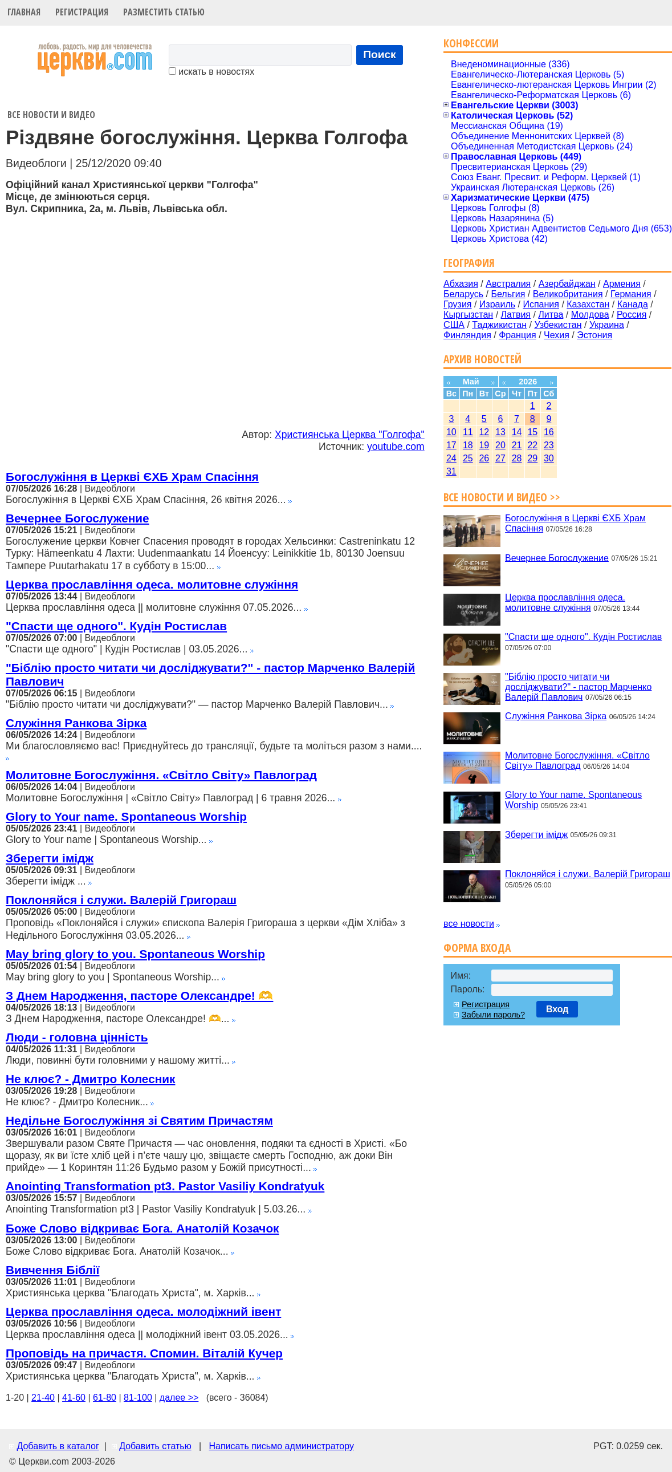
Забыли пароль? (493, 1014)
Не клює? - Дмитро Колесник (90, 1078)
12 (484, 432)
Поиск (379, 54)
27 (500, 458)
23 (549, 445)
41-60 (73, 1397)
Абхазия (460, 284)
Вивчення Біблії (52, 1269)
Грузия (457, 304)
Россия (631, 314)
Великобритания (568, 294)
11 (468, 432)
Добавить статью (155, 1446)
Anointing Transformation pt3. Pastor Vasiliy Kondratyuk (165, 1186)
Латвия (516, 314)
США (454, 325)
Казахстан (588, 304)
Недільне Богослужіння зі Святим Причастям (139, 1120)
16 (549, 432)
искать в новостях (211, 71)
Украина (606, 325)
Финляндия (467, 335)
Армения (622, 284)
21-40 (43, 1397)
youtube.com (396, 446)
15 (532, 432)
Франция (517, 335)
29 (532, 458)
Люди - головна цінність (77, 1037)
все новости (468, 923)
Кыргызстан (468, 314)
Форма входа (477, 947)
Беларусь (463, 294)
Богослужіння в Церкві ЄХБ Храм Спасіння (132, 476)
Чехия (556, 335)
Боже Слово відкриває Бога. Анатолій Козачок (142, 1228)
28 (517, 458)
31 (451, 471)
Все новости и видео (51, 114)
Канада (632, 304)
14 (517, 432)
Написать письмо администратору (281, 1446)
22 (532, 445)
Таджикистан (499, 325)
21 (517, 445)
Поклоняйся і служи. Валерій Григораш (121, 899)
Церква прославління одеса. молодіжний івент (143, 1311)
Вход (557, 1009)
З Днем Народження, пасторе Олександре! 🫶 (139, 995)
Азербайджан (567, 284)
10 (451, 432)
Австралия (508, 284)
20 (500, 445)
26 (484, 458)
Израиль (497, 304)
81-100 (138, 1397)
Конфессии (471, 43)
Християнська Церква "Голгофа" (350, 434)
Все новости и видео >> (501, 497)
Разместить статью (164, 12)
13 (500, 432)
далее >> (179, 1397)
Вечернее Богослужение (77, 518)
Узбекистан (557, 325)
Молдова (590, 314)
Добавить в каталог (58, 1446)
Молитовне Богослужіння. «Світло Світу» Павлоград (161, 774)
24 (451, 458)
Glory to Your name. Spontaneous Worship (126, 816)
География (469, 262)
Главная (23, 12)
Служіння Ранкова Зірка (76, 722)
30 (549, 458)
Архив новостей (482, 359)
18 (468, 445)
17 (451, 445)
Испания (541, 304)
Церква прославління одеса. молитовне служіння (152, 584)
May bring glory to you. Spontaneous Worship (135, 953)
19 (484, 445)
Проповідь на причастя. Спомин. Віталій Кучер (144, 1353)
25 (468, 458)
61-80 (104, 1397)
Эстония (594, 335)
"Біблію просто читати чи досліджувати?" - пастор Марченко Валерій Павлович (578, 686)
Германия (630, 294)
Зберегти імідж (49, 858)
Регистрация (81, 12)
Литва (550, 314)
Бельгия (508, 294)
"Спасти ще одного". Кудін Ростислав (116, 625)
